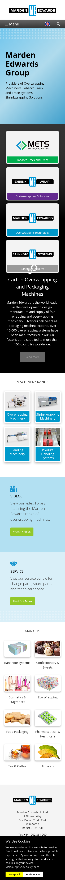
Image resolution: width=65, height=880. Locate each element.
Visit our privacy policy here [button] (22, 866)
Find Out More (22, 601)
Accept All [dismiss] (14, 874)
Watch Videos (22, 532)
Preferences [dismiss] (33, 874)
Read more (32, 357)
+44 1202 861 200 (35, 834)
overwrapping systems (34, 330)
